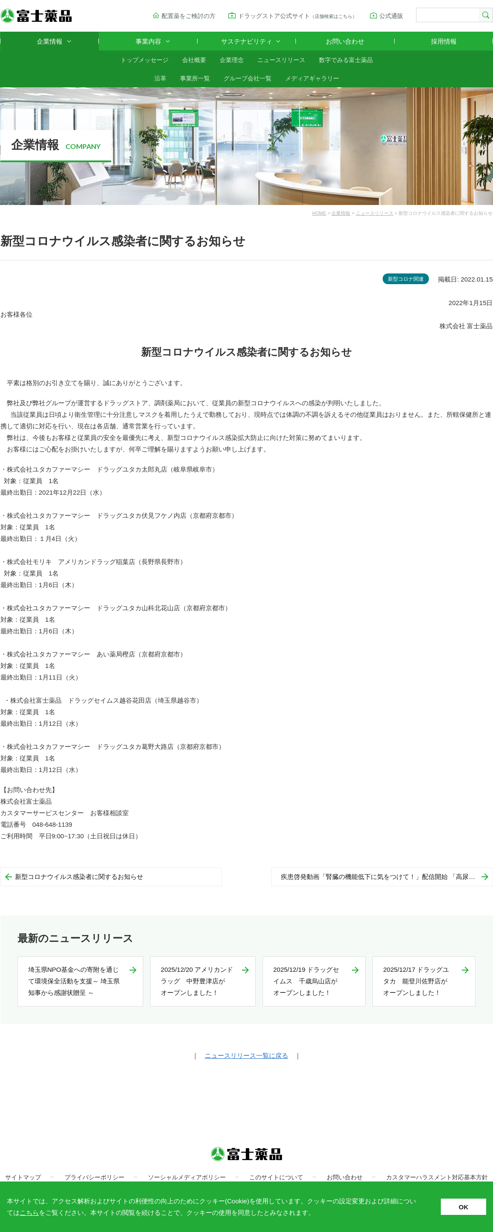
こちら (29, 1212)
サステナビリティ (246, 41)
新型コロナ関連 (406, 279)
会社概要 (194, 59)
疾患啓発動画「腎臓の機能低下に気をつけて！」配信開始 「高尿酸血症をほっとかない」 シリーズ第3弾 (387, 876)
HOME (319, 213)
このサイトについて (276, 1177)
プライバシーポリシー (94, 1177)
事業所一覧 (195, 78)
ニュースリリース (281, 59)
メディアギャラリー (312, 78)
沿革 (160, 78)
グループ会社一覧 (248, 78)
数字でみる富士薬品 (346, 59)
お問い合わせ (345, 41)
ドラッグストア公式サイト (297, 15)
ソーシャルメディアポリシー (187, 1177)
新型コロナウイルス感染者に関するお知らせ (79, 876)
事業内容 (148, 41)
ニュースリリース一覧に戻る (246, 1055)
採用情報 (444, 41)
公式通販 (391, 15)
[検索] (447, 15)
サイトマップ (23, 1177)
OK (464, 1207)
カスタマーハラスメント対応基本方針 (437, 1177)
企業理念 (232, 59)
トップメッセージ (144, 59)
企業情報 (49, 41)
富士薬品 (36, 16)
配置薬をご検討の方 (189, 15)
